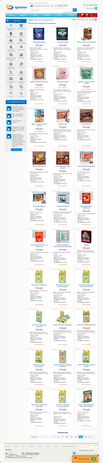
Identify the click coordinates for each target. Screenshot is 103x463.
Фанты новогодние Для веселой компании (86, 405)
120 (67, 437)
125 (90, 437)
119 (62, 437)
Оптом (59, 15)
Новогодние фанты (39, 206)
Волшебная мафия (39, 42)
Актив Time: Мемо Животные (86, 325)
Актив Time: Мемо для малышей (39, 325)
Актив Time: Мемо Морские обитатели (63, 365)
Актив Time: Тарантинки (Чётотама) (39, 405)
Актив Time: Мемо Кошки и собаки (86, 365)
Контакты (71, 15)
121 (71, 437)
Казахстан (39, 3)
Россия (33, 3)
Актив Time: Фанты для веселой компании (86, 285)
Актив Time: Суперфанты (39, 285)
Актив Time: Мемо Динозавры (39, 365)
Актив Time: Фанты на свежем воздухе (63, 285)
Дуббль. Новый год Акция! (39, 82)
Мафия (86, 245)
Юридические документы (26, 457)
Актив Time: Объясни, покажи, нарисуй (63, 405)
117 (53, 437)
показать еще (63, 433)
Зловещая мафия (62, 42)
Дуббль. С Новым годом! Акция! (86, 82)
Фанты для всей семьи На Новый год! (39, 245)
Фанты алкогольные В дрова (86, 42)
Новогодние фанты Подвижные (86, 207)
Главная (11, 15)
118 (58, 437)
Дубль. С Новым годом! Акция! (39, 124)
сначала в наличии (79, 19)
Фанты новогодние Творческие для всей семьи (63, 245)
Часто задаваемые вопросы (68, 446)
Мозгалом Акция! (62, 82)
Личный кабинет (91, 5)
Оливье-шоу (63, 124)
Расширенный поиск (68, 12)
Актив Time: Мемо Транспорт (62, 325)
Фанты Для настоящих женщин (62, 167)
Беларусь (46, 3)
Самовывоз (47, 15)
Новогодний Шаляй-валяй (86, 166)
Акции (35, 15)
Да (94, 459)
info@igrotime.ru (13, 454)
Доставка (56, 446)
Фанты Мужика (86, 124)
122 (76, 437)
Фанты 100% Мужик (39, 166)
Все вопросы (16, 149)
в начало (34, 437)
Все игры (23, 15)
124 (85, 437)
